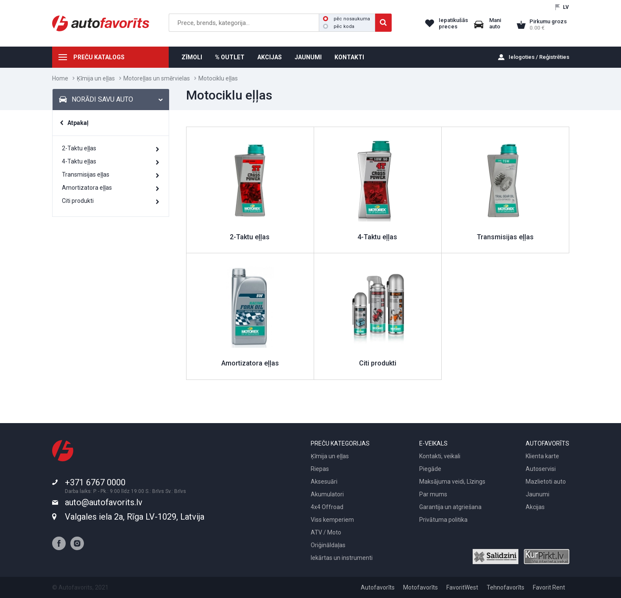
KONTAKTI (349, 57)
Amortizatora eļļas (87, 187)
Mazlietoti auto (546, 481)
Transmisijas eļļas (85, 174)
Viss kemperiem (332, 519)
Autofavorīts (378, 587)
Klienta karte (542, 456)
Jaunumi (537, 494)
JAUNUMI (308, 57)
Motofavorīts (420, 587)
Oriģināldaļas (328, 545)
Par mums (433, 494)
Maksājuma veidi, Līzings (452, 481)
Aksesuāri (324, 481)
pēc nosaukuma (346, 19)
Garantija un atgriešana (450, 507)
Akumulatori (327, 494)
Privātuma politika (443, 519)
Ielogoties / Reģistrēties (539, 57)
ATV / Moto (326, 532)
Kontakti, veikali (439, 456)
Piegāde (430, 468)
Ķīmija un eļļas (96, 78)
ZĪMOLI (191, 57)
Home (60, 78)
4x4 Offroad (327, 507)
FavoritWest (462, 587)
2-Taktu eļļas (79, 148)
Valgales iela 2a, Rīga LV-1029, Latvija (134, 517)
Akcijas (535, 507)
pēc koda (338, 26)
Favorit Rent (549, 587)
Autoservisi (541, 468)
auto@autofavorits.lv (103, 502)
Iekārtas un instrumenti (342, 557)
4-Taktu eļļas (79, 161)
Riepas (320, 468)
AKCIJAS (269, 57)
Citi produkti (78, 200)
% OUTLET (230, 57)
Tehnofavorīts (505, 587)
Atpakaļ (78, 122)
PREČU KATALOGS (99, 57)
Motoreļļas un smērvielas (156, 78)
